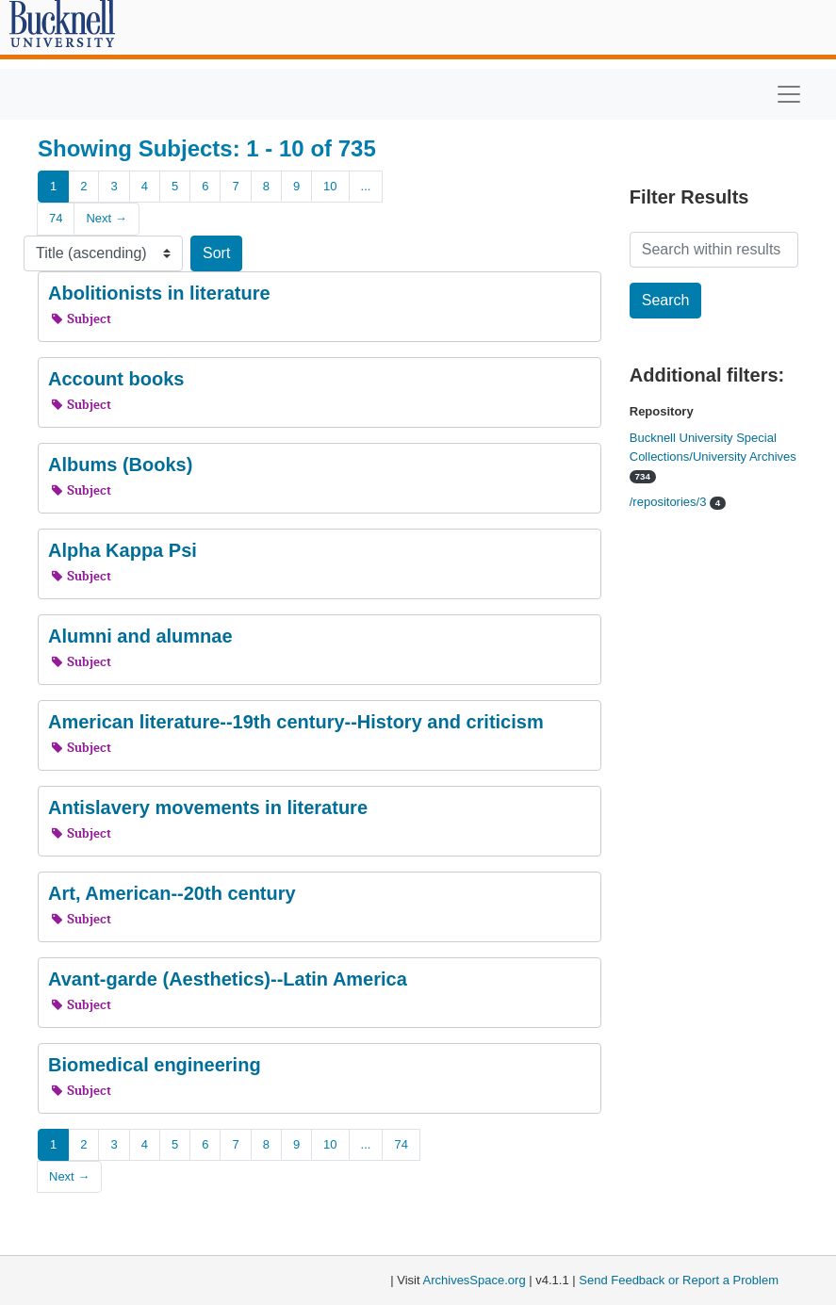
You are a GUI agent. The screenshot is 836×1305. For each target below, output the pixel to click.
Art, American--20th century (172, 893)
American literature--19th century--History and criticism (296, 721)
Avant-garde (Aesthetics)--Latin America (227, 979)
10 (329, 186)
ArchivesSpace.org (474, 1280)
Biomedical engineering (154, 1064)
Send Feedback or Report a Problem (679, 1280)
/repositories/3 (670, 502)
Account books (116, 378)
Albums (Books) (120, 464)
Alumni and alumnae (140, 636)
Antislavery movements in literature (208, 807)
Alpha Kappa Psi (122, 550)
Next (106, 218)
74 (55, 218)
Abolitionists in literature (159, 293)
